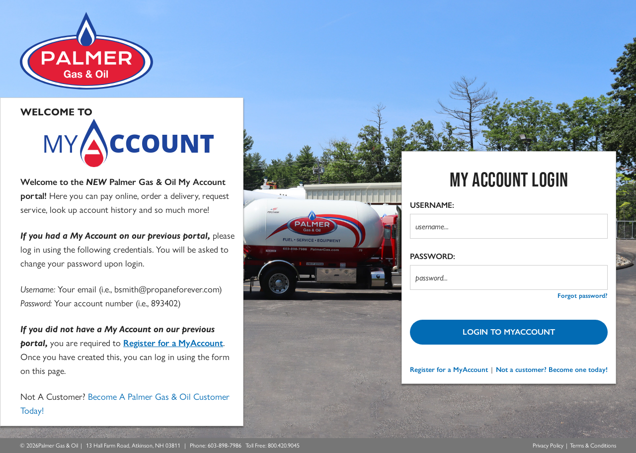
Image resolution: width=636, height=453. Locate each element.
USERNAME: (432, 205)
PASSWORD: (432, 256)
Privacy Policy (548, 445)
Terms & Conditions (593, 445)
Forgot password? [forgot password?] (582, 295)
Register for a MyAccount (449, 369)
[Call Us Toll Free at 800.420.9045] (284, 445)
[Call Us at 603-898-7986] (224, 445)
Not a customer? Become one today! (552, 369)
